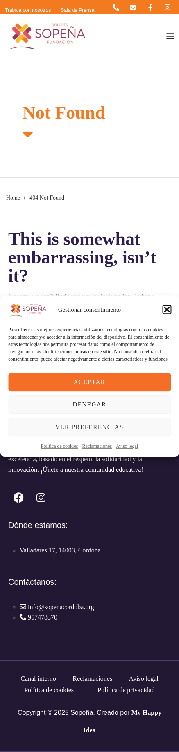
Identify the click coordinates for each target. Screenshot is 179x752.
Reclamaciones (97, 446)
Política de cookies (59, 446)
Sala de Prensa (77, 10)
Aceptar (90, 382)
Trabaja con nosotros (28, 10)
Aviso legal (127, 446)
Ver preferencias (89, 427)
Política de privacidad (126, 690)
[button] (167, 309)
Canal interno (38, 678)
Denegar (89, 404)
